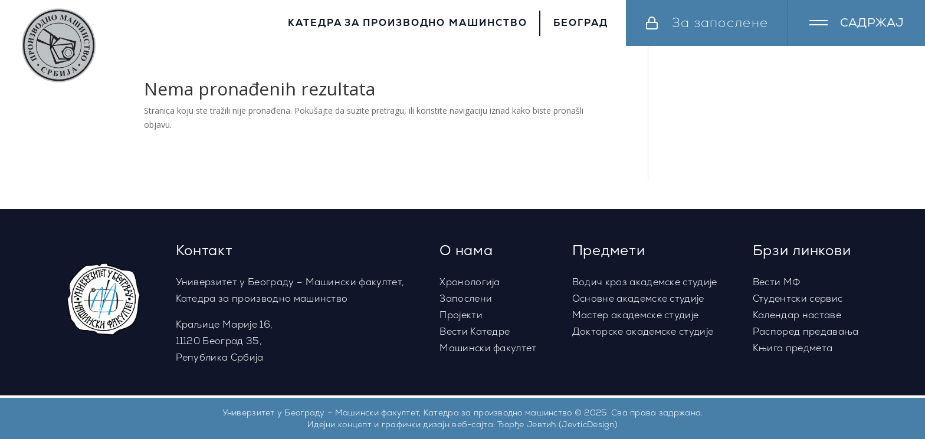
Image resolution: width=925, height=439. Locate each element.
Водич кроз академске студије (644, 282)
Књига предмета (792, 348)
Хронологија (469, 282)
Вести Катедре (474, 331)
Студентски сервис (797, 298)
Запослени (465, 298)
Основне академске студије (638, 298)
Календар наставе (797, 315)
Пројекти (461, 315)
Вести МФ (777, 282)
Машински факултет (487, 348)
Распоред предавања (806, 331)
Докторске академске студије (643, 331)
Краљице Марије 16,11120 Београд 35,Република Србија (224, 341)
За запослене (720, 22)
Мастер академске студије (635, 315)
